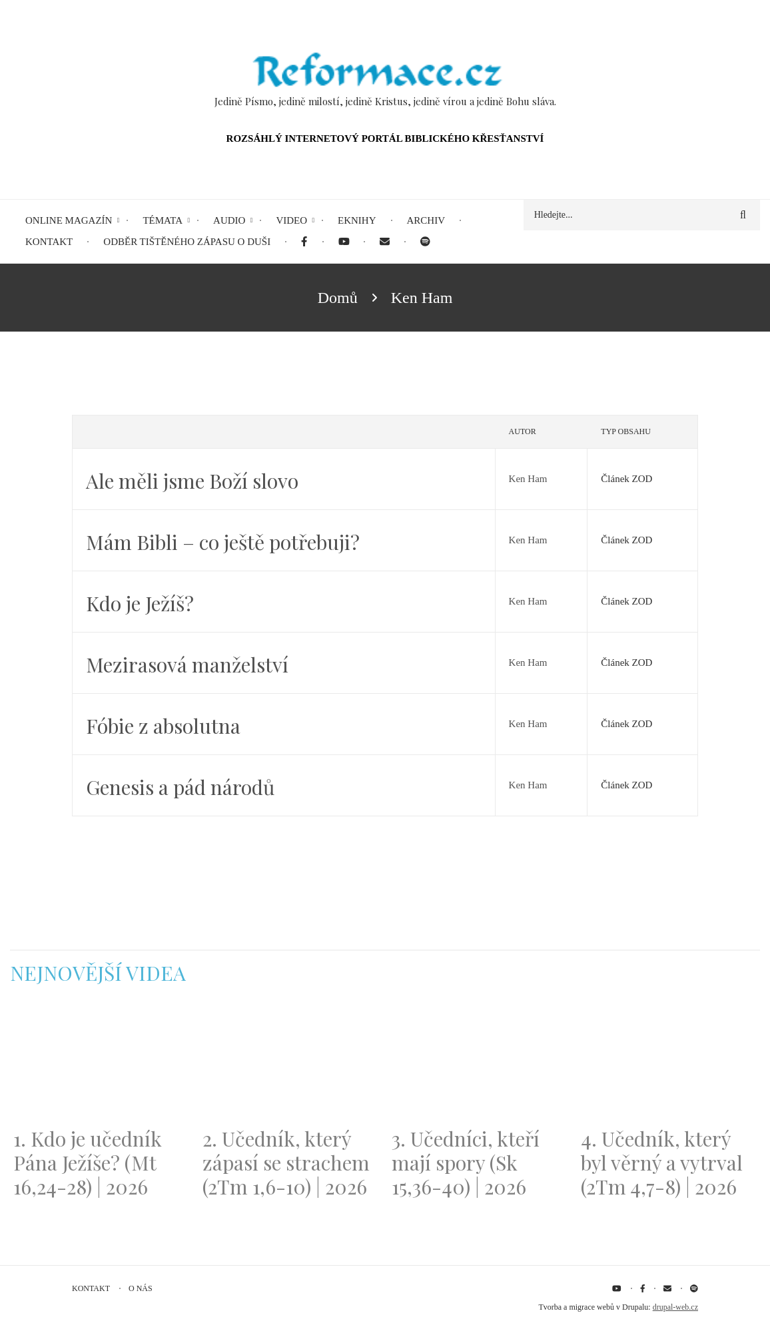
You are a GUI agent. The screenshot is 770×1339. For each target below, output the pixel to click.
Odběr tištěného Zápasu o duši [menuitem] (186, 241)
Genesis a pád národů (180, 787)
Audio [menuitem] (229, 220)
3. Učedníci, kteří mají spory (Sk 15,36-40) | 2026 (466, 1163)
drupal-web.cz (675, 1307)
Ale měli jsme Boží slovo (192, 481)
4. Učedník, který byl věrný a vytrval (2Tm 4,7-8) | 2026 (662, 1163)
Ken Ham (528, 478)
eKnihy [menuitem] (357, 220)
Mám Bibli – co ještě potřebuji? (223, 542)
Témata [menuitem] (163, 220)
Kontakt (91, 1288)
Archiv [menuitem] (426, 220)
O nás (141, 1288)
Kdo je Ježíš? (140, 603)
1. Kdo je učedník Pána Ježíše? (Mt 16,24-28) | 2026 (87, 1163)
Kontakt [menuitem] (49, 241)
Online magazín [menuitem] (68, 220)
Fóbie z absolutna (163, 726)
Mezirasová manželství (187, 664)
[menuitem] (304, 242)
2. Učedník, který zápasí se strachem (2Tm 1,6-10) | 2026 (286, 1163)
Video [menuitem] (291, 220)
